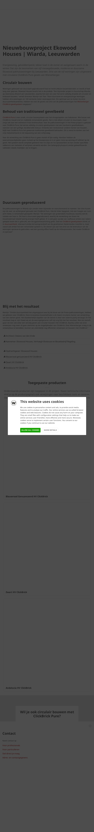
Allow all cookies (30, 430)
